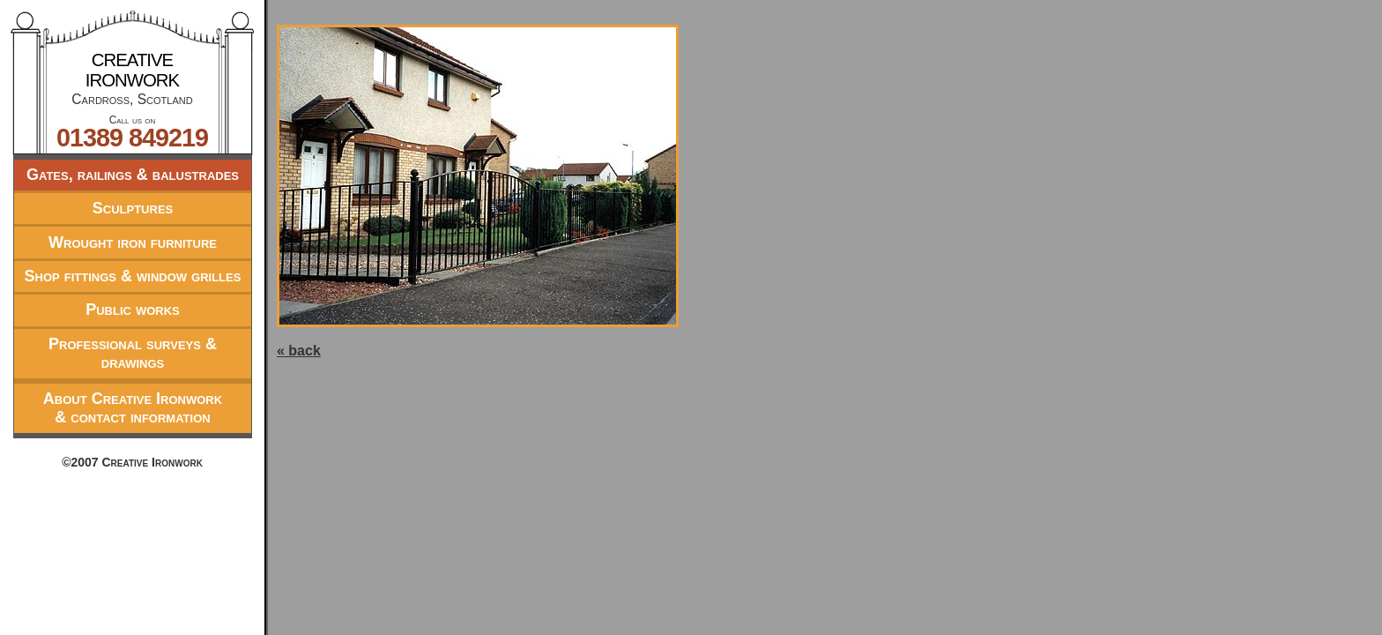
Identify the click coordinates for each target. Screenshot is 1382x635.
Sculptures (133, 208)
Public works (132, 309)
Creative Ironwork (132, 70)
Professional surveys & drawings (132, 353)
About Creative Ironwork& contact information (132, 408)
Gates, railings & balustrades (132, 174)
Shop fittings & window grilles (133, 276)
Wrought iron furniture (132, 242)
